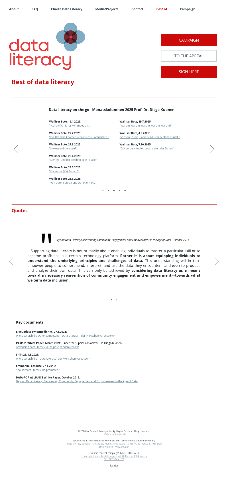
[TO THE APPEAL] (189, 56)
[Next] (212, 149)
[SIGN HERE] (189, 72)
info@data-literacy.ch (114, 434)
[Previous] (16, 149)
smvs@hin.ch (106, 446)
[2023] (114, 190)
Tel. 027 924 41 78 (114, 459)
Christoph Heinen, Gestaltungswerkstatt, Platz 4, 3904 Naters (114, 456)
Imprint (114, 465)
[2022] (119, 190)
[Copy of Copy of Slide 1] (116, 299)
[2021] (125, 190)
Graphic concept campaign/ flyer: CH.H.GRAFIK (114, 453)
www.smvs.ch (122, 446)
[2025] (103, 190)
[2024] (108, 190)
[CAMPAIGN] (189, 40)
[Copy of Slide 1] (111, 299)
